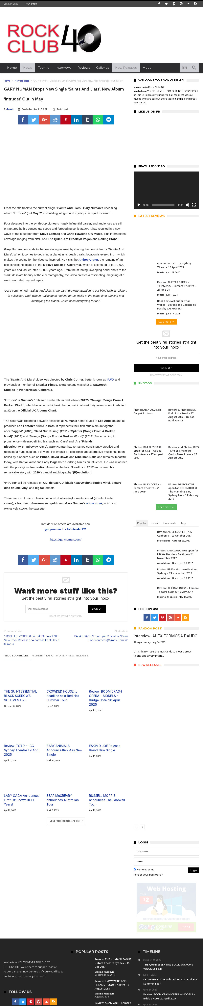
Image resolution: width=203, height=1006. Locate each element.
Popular (141, 523)
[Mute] (188, 205)
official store (94, 503)
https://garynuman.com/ (65, 539)
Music (10, 109)
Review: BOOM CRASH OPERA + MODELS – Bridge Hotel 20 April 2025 (105, 697)
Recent (155, 523)
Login (194, 870)
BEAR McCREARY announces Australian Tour (63, 800)
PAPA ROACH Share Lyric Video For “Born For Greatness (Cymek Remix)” (100, 635)
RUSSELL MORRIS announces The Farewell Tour (107, 800)
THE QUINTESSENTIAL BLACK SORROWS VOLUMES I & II (20, 695)
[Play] (139, 205)
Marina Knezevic (167, 596)
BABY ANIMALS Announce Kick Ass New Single (64, 750)
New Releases (22, 80)
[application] (166, 190)
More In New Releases (72, 655)
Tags (183, 523)
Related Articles (16, 655)
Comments (169, 523)
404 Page (31, 3)
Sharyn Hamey (142, 642)
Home (7, 80)
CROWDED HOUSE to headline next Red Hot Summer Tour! (63, 695)
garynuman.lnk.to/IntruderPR (65, 529)
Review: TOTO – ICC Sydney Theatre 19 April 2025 (21, 750)
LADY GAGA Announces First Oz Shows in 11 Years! (21, 800)
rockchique (163, 540)
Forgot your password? (148, 874)
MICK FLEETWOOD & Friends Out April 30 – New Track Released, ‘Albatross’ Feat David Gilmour (32, 637)
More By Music (42, 655)
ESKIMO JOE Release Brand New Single (104, 748)
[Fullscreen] (194, 205)
